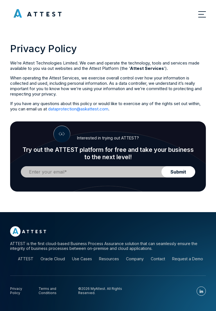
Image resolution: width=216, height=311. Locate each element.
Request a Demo (187, 258)
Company (135, 258)
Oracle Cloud (52, 258)
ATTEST (25, 258)
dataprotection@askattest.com (78, 109)
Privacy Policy (16, 290)
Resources (109, 258)
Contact (158, 258)
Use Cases (82, 258)
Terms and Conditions (48, 290)
